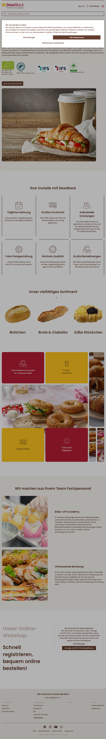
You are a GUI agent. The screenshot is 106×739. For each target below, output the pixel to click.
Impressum (59, 43)
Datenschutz (47, 43)
